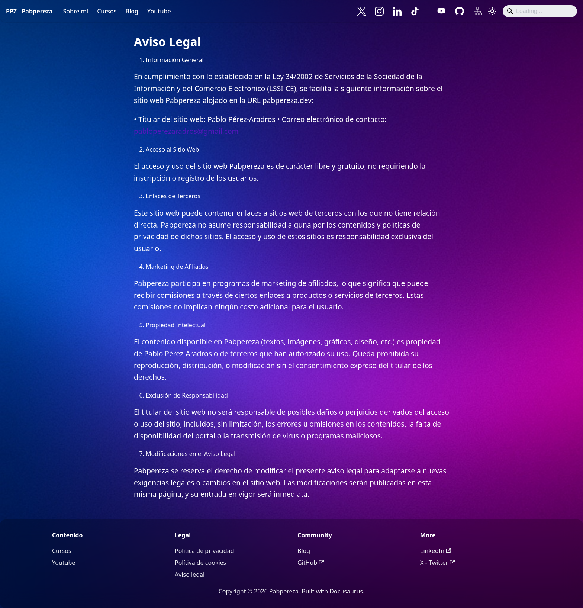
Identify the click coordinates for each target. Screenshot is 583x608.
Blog (131, 11)
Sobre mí (75, 11)
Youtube (159, 11)
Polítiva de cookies (200, 563)
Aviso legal (189, 574)
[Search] (540, 11)
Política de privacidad (204, 551)
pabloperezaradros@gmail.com (186, 131)
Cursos (106, 11)
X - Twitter (437, 563)
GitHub (310, 563)
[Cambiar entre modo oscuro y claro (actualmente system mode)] (492, 11)
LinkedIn (435, 551)
